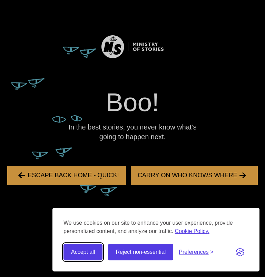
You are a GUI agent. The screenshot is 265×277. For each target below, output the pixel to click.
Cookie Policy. (192, 231)
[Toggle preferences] (196, 252)
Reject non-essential (141, 252)
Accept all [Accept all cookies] (83, 252)
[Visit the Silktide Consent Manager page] (240, 252)
